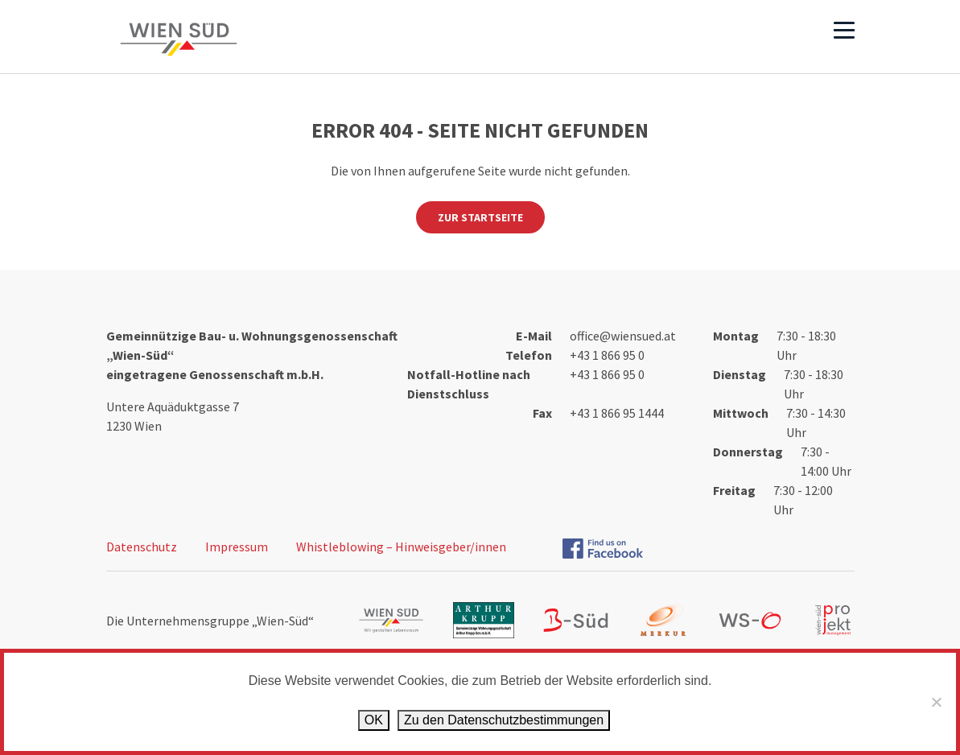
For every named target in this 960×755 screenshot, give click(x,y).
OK (374, 720)
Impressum (236, 546)
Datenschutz (141, 546)
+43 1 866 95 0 (607, 355)
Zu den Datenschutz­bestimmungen (504, 720)
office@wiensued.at (623, 336)
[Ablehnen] (936, 702)
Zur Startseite (480, 217)
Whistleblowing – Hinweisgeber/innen (401, 546)
